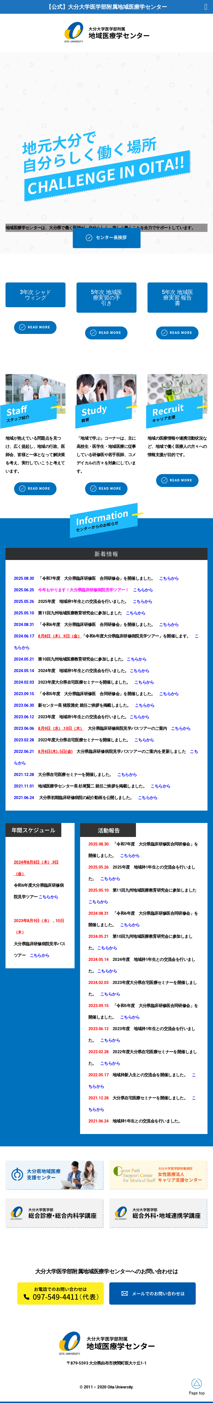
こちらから (169, 578)
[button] (35, 294)
